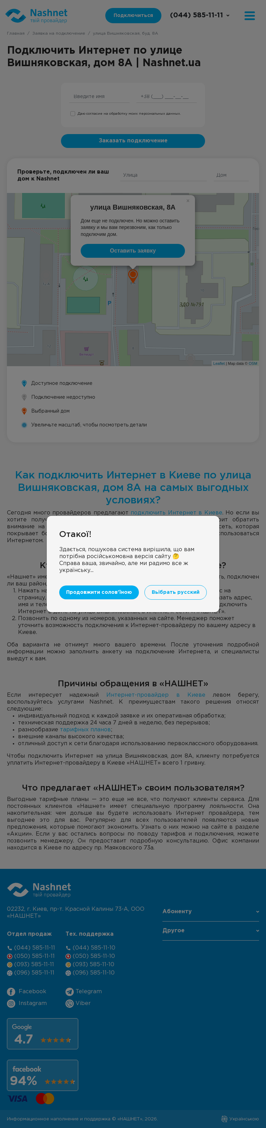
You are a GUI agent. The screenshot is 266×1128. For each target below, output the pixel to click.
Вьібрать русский (176, 592)
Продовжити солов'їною (99, 592)
